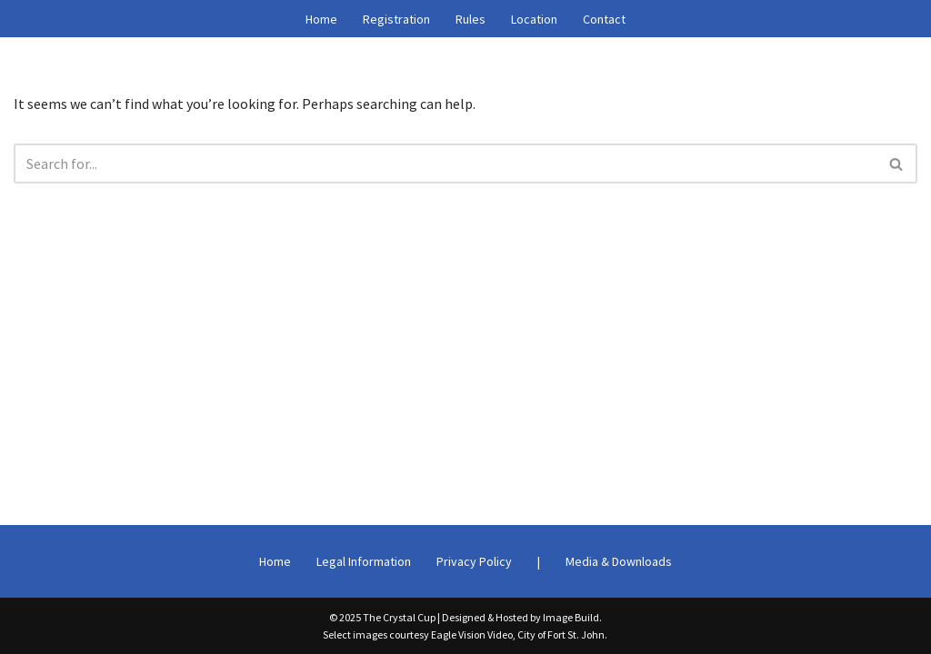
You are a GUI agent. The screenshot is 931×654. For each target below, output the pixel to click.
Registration (396, 19)
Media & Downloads (619, 561)
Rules (470, 19)
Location (534, 19)
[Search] (445, 163)
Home (321, 19)
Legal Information (363, 561)
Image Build (571, 617)
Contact (604, 19)
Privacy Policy (474, 561)
